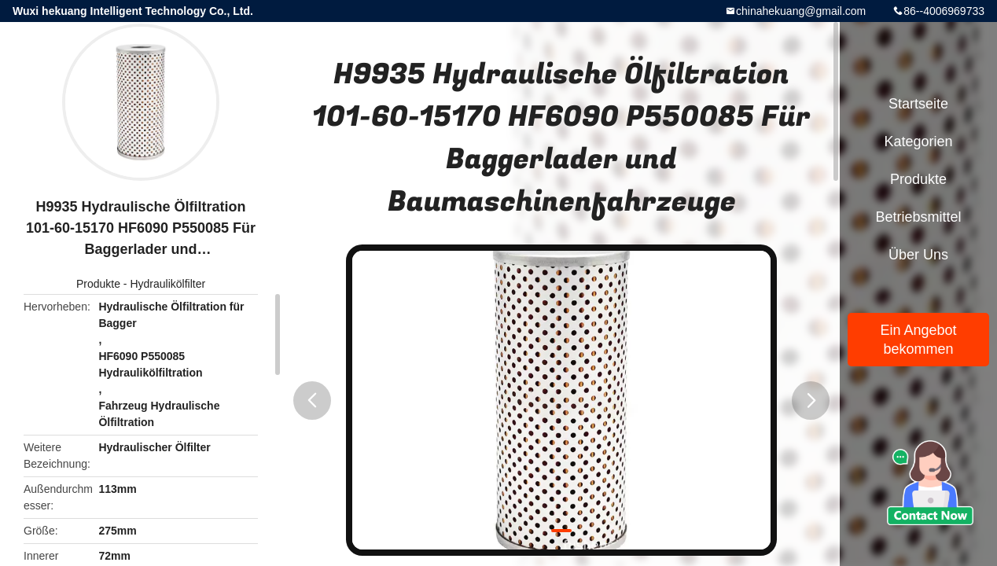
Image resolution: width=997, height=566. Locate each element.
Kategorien (918, 141)
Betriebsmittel (918, 217)
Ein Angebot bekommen (918, 339)
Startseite (918, 104)
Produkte (98, 283)
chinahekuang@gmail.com (801, 11)
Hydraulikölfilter (167, 283)
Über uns (918, 255)
